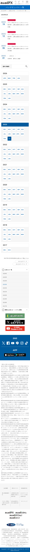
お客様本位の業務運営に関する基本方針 (15, 495)
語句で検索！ (6, 66)
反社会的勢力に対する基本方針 (15, 502)
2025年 (5, 277)
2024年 (5, 280)
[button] (25, 270)
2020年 (5, 295)
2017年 (5, 306)
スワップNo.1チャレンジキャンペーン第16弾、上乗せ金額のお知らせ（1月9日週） (18, 25)
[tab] (15, 270)
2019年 (5, 299)
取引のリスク (15, 488)
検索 (15, 2)
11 (9, 89)
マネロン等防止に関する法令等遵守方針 (5, 503)
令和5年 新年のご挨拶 (14, 58)
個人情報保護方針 (5, 494)
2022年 (5, 288)
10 (14, 89)
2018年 (5, 302)
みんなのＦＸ (22, 261)
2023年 (5, 284)
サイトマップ (24, 501)
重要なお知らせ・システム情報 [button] (13, 310)
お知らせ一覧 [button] (8, 269)
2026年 (5, 273)
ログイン (22, 2)
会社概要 (6, 488)
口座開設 (19, 2)
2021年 (5, 291)
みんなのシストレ (21, 264)
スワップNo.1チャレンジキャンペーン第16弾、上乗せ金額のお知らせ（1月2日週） (18, 36)
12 (5, 89)
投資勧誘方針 (24, 488)
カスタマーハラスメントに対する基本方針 (24, 495)
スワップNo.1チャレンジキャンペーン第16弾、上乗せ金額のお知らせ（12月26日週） (18, 48)
